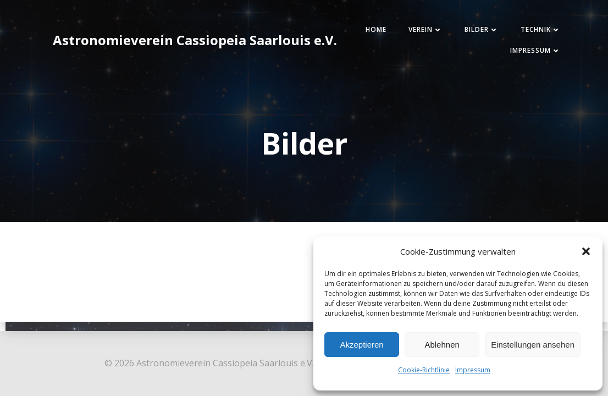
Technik (541, 29)
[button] (586, 251)
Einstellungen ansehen (532, 344)
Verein (425, 29)
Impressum (472, 370)
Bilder (482, 29)
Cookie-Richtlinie (424, 370)
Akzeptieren (361, 344)
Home (376, 29)
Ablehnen (441, 344)
